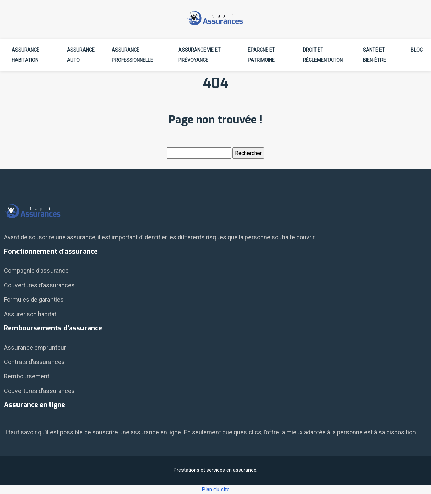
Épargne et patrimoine (261, 55)
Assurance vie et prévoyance (199, 55)
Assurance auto (81, 55)
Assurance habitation (25, 55)
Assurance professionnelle (132, 55)
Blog (417, 50)
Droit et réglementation (323, 55)
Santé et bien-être (374, 55)
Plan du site (216, 489)
